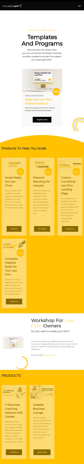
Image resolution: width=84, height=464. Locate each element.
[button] (42, 120)
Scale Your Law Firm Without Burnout (38, 101)
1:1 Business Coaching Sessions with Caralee (14, 412)
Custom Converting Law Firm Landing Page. (68, 186)
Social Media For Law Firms (13, 182)
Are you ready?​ (43, 357)
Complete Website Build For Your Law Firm (11, 268)
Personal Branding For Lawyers (41, 182)
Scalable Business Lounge (39, 410)
